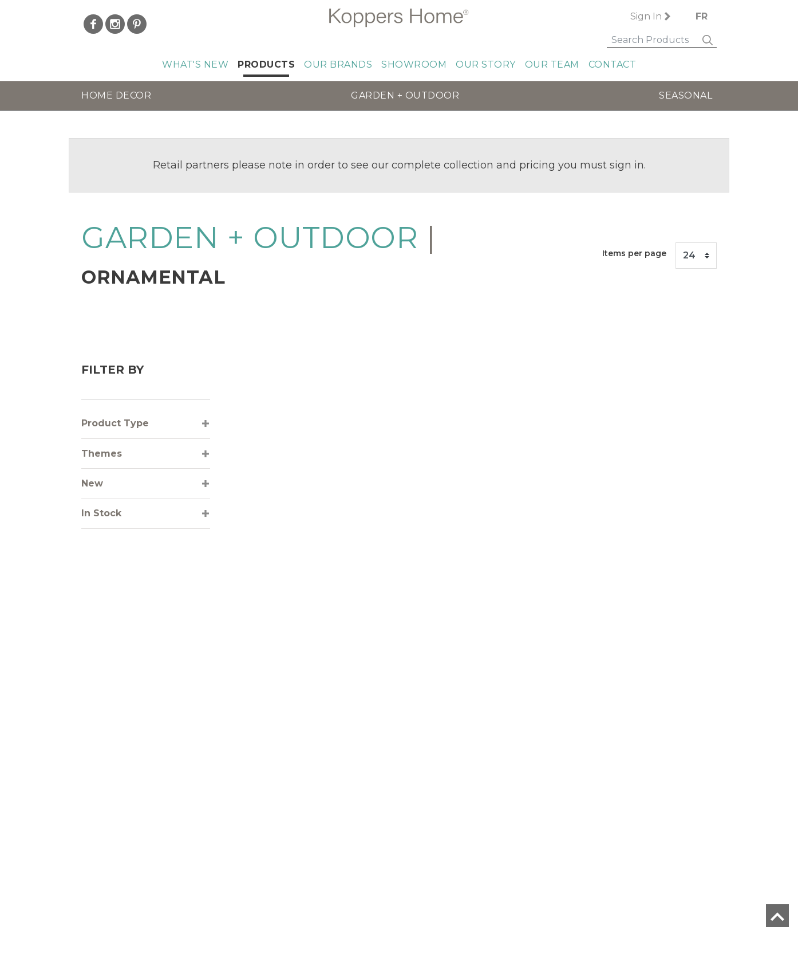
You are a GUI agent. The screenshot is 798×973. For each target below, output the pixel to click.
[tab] (145, 423)
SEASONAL (685, 95)
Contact (612, 64)
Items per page (634, 253)
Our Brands (338, 64)
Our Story (486, 64)
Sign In (639, 16)
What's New (195, 64)
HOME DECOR (116, 95)
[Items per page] (696, 255)
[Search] (647, 40)
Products (266, 64)
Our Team (552, 64)
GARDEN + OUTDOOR (405, 95)
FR (702, 16)
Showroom (414, 64)
